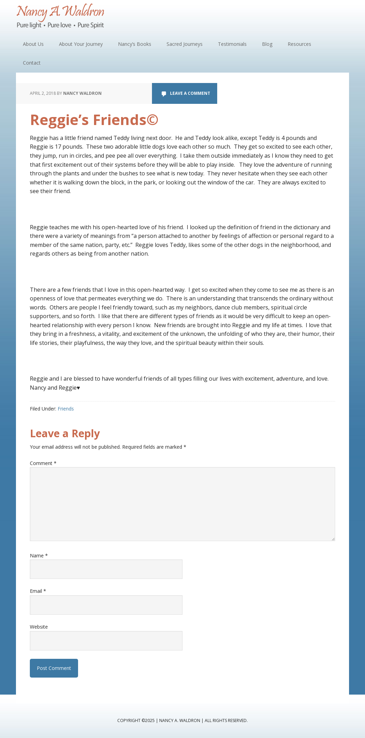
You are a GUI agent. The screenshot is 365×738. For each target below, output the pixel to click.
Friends (66, 408)
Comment (43, 463)
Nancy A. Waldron (61, 17)
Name (39, 555)
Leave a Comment (190, 93)
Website (39, 626)
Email (38, 591)
